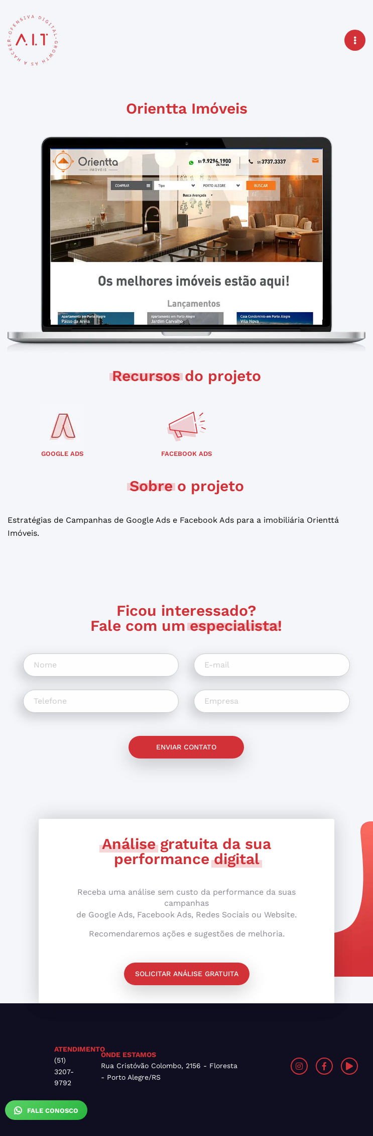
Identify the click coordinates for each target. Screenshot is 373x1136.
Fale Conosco (46, 1110)
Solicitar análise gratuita (186, 974)
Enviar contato (186, 747)
